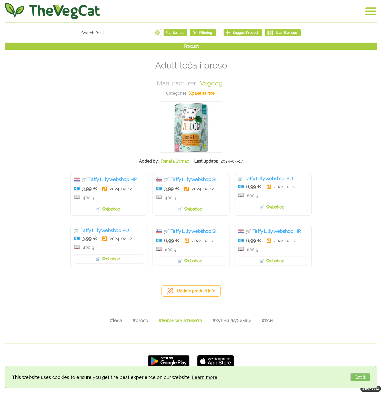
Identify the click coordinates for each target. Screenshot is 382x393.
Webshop (111, 209)
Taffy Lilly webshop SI (193, 179)
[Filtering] (203, 32)
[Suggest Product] (243, 32)
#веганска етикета (180, 320)
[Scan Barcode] (283, 32)
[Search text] (132, 32)
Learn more (204, 377)
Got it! (360, 377)
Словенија (159, 180)
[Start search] (175, 32)
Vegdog (211, 83)
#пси (267, 320)
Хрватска (77, 180)
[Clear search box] (157, 32)
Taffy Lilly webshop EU (268, 178)
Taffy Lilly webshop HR (112, 179)
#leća (116, 320)
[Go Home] (52, 11)
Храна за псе (201, 93)
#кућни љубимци (231, 320)
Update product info (196, 291)
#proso (140, 320)
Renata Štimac (175, 161)
